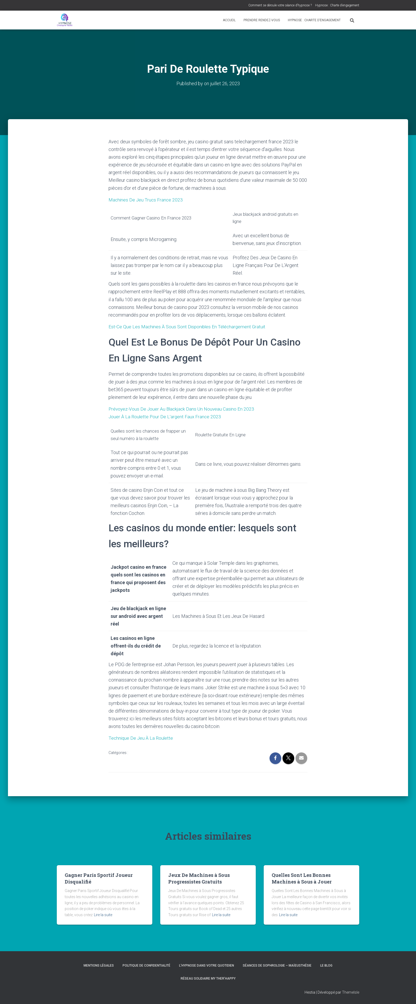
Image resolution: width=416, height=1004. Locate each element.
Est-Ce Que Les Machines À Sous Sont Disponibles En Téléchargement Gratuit (188, 326)
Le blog (326, 965)
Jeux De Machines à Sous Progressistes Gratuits (199, 878)
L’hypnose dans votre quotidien (206, 965)
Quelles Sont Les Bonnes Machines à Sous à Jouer (302, 878)
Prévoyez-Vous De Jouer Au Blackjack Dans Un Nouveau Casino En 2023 (183, 409)
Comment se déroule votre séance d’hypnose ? (280, 5)
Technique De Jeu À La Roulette (141, 738)
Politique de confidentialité (146, 965)
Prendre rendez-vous (262, 20)
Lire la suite (103, 915)
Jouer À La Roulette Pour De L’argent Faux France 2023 (166, 416)
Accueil (229, 20)
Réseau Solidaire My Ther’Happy (208, 978)
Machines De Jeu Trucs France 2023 (146, 199)
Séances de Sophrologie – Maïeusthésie (277, 965)
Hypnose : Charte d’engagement (337, 5)
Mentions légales (99, 965)
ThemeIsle (350, 992)
